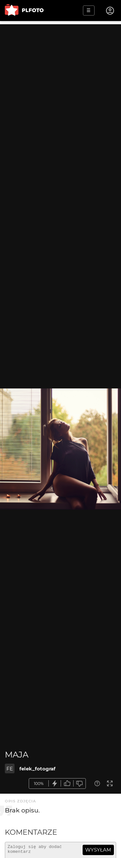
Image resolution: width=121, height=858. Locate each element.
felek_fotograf (37, 769)
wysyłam (98, 850)
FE (9, 769)
